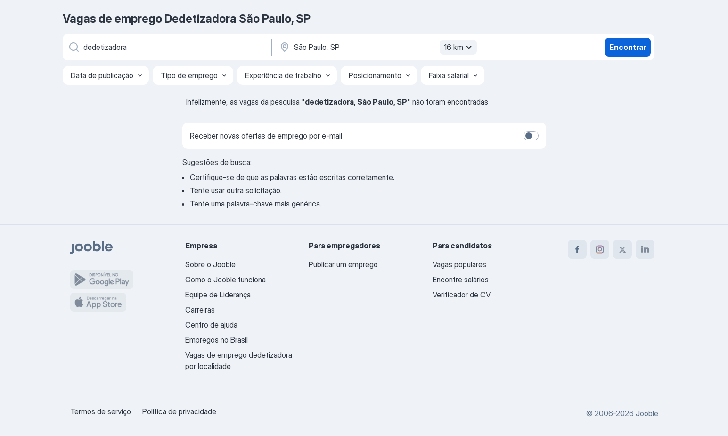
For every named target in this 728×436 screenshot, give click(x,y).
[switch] (531, 135)
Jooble (647, 413)
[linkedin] (645, 249)
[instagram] (599, 249)
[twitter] (622, 249)
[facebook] (577, 249)
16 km (459, 47)
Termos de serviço (100, 411)
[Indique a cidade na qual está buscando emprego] (377, 47)
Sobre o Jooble (210, 264)
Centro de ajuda (211, 324)
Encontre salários (461, 279)
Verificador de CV (462, 294)
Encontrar (627, 47)
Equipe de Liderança (218, 294)
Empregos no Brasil (216, 340)
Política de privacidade (179, 411)
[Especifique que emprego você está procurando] (166, 47)
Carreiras (200, 309)
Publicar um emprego (343, 264)
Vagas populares (459, 264)
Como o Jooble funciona (225, 279)
